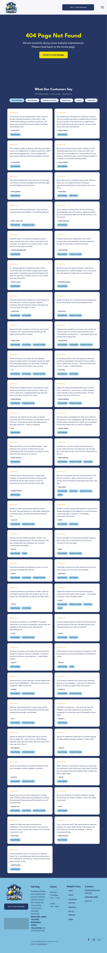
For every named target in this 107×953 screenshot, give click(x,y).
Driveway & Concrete (49, 100)
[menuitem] (74, 890)
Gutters (79, 100)
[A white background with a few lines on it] (13, 923)
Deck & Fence (66, 100)
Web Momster (42, 944)
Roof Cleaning (32, 100)
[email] (99, 940)
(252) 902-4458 (91, 897)
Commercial (91, 100)
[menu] (102, 7)
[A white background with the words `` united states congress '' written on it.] (7, 923)
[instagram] (94, 940)
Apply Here (88, 901)
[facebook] (88, 940)
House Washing (17, 100)
